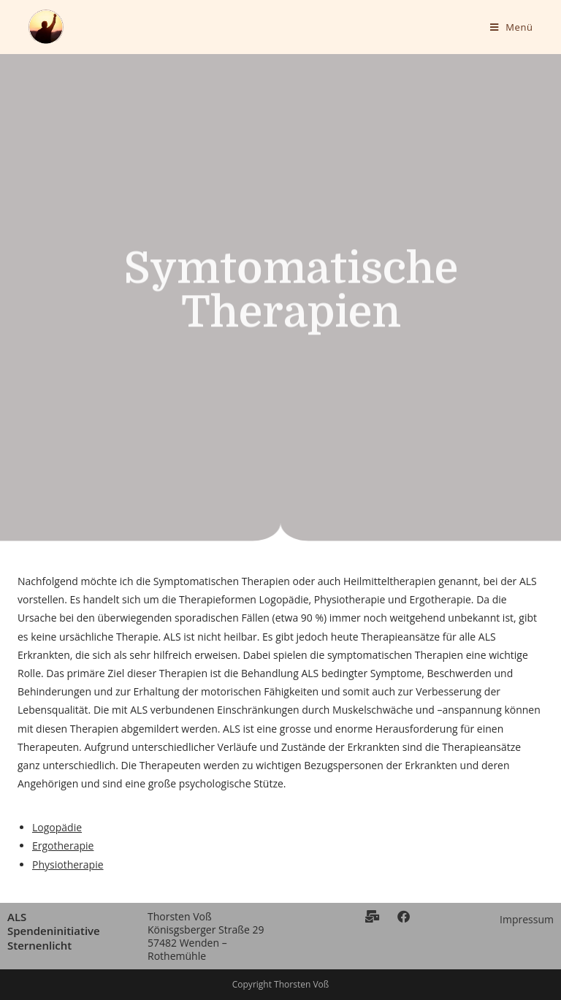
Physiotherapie (68, 864)
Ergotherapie (63, 845)
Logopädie (57, 827)
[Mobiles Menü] (511, 27)
